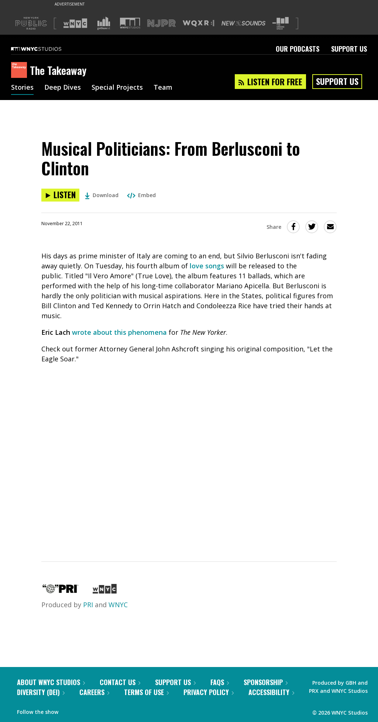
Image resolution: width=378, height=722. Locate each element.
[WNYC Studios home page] (45, 48)
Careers (94, 692)
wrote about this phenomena (119, 332)
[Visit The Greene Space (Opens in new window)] (280, 23)
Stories (22, 88)
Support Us (349, 49)
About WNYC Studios (51, 682)
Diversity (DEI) (41, 692)
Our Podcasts (297, 49)
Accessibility (271, 692)
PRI (88, 604)
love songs (207, 265)
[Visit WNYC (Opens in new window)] (75, 23)
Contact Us (120, 682)
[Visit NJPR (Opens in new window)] (161, 23)
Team (163, 88)
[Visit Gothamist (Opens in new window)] (103, 23)
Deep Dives (62, 88)
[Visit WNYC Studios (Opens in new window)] (130, 23)
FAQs (219, 682)
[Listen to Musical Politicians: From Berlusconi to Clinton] (60, 195)
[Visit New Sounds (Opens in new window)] (243, 23)
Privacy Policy (208, 692)
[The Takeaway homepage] (20, 70)
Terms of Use (146, 692)
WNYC (118, 604)
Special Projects (117, 88)
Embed (141, 195)
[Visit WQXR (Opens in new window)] (198, 23)
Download (101, 195)
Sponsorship (266, 682)
